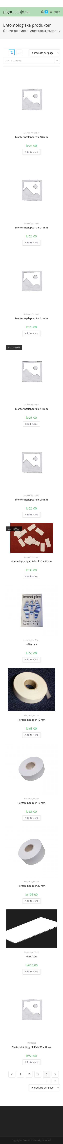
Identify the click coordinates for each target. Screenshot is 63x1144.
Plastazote (28, 952)
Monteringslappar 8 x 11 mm (31, 318)
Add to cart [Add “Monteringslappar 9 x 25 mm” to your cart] (31, 514)
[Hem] (4, 30)
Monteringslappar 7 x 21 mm (31, 227)
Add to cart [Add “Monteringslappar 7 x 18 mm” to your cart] (31, 152)
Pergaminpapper (31, 715)
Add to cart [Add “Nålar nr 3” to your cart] (31, 659)
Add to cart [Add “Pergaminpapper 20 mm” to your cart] (31, 900)
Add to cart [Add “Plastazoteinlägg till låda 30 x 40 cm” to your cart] (31, 1062)
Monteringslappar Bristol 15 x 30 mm (32, 561)
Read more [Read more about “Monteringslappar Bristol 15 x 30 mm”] (31, 576)
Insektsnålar (29, 640)
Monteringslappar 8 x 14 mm (31, 408)
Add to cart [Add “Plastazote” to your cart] (31, 971)
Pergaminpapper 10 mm (31, 719)
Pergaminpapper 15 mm (31, 802)
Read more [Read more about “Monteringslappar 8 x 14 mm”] (31, 423)
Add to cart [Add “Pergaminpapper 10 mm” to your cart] (31, 734)
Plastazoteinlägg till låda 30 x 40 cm (31, 1047)
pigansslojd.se (16, 11)
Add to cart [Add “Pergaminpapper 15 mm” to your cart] (31, 817)
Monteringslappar (31, 132)
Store (37, 640)
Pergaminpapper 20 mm (31, 885)
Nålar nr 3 (31, 644)
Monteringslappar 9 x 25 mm (31, 499)
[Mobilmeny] (54, 11)
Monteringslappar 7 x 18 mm (31, 137)
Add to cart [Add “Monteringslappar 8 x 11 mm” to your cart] (31, 333)
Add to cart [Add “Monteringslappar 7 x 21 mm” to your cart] (31, 242)
